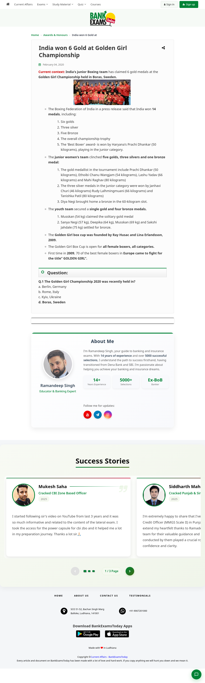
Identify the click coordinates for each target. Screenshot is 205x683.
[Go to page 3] (93, 585)
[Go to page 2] (89, 585)
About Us (81, 610)
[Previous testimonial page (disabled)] (74, 585)
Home (35, 35)
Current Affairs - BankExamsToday (109, 671)
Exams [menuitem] (40, 4)
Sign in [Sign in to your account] (169, 4)
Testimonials (140, 610)
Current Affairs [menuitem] (23, 4)
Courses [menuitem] (95, 4)
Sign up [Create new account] (189, 4)
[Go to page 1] (84, 585)
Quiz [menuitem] (80, 4)
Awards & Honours (55, 35)
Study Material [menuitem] (61, 4)
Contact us (109, 610)
